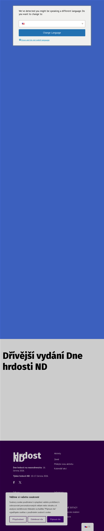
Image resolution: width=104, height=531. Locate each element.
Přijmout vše (55, 519)
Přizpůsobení (18, 519)
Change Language (52, 32)
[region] (36, 508)
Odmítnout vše (37, 519)
